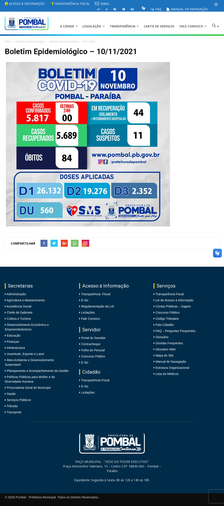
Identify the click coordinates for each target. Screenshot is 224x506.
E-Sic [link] (84, 300)
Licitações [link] (88, 312)
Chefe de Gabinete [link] (19, 312)
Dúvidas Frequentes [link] (169, 343)
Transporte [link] (13, 412)
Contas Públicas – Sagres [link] (173, 306)
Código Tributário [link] (167, 318)
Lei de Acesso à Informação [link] (174, 300)
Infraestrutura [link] (15, 348)
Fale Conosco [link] (193, 26)
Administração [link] (16, 294)
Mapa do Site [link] (165, 355)
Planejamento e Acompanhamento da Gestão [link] (37, 371)
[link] (216, 4)
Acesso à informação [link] (25, 4)
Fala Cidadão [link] (165, 325)
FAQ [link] (156, 9)
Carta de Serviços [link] (159, 26)
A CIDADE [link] (69, 26)
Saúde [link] (11, 394)
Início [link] (8, 41)
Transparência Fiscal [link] (70, 4)
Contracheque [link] (90, 344)
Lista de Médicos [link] (167, 374)
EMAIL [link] (102, 4)
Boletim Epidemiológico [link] (30, 41)
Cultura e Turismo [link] (18, 318)
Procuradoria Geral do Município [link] (29, 387)
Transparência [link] (124, 26)
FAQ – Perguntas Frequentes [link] (175, 331)
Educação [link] (13, 335)
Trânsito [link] (12, 406)
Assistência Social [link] (18, 306)
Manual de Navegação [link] (187, 9)
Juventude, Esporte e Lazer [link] (25, 354)
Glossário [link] (162, 337)
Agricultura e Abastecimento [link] (25, 300)
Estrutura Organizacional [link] (172, 367)
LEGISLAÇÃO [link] (93, 26)
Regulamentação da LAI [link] (97, 306)
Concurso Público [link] (93, 356)
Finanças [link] (12, 341)
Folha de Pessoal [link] (93, 350)
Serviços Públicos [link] (18, 400)
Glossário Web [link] (166, 349)
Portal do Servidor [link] (93, 338)
